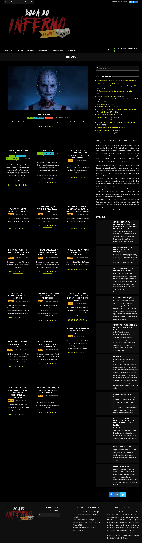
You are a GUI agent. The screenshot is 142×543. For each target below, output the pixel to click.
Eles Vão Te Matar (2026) (106, 96)
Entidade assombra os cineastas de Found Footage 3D (48, 295)
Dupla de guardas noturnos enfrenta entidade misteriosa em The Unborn (77, 154)
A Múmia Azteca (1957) (105, 107)
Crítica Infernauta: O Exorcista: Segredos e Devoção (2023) (118, 86)
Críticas (30, 117)
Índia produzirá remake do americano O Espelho (77, 330)
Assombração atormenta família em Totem (47, 208)
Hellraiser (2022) (47, 114)
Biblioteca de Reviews (104, 133)
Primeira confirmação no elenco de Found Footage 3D (47, 390)
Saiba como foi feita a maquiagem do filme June (18, 344)
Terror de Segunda (12, 158)
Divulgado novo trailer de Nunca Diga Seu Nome (18, 295)
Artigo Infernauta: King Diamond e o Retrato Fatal (114, 91)
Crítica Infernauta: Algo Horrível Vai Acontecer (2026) (116, 122)
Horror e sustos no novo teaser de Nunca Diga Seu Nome (18, 252)
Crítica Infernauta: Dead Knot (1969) (110, 128)
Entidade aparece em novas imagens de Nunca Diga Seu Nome (48, 252)
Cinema (70, 160)
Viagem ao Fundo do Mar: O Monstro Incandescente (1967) (117, 99)
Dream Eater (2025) (104, 117)
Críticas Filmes (39, 117)
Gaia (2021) (48, 150)
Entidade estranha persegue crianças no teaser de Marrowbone (77, 208)
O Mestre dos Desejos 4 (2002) (18, 151)
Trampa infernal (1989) (105, 130)
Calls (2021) (101, 104)
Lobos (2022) (101, 120)
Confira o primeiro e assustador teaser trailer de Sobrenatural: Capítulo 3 (18, 392)
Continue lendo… (48, 126)
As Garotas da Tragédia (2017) (91, 512)
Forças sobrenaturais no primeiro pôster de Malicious (77, 252)
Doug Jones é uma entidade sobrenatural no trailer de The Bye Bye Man (77, 296)
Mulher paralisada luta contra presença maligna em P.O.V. (48, 344)
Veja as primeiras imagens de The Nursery (17, 210)
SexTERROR (49, 117)
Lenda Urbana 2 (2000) (105, 114)
